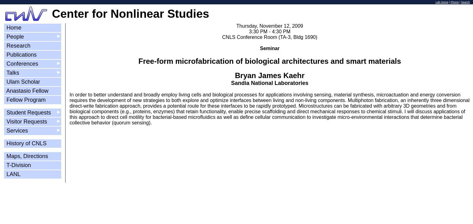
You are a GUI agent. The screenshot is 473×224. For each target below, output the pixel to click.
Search (465, 2)
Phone (455, 2)
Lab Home (441, 2)
